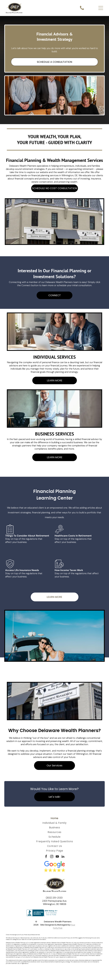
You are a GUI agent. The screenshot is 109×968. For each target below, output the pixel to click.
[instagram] (51, 857)
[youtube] (57, 857)
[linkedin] (62, 857)
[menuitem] (54, 818)
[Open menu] (100, 8)
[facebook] (46, 857)
